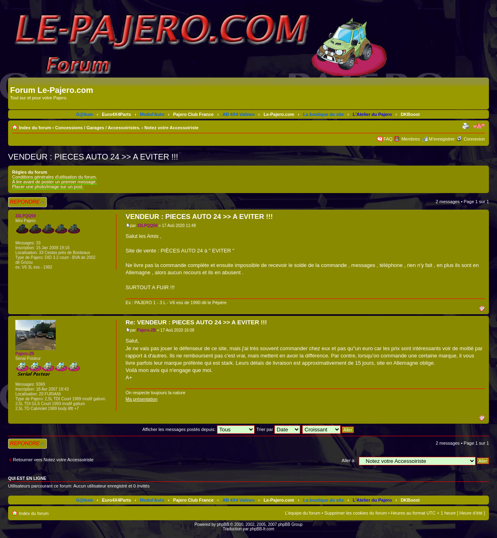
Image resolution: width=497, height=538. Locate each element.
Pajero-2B (146, 330)
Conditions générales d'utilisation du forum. (54, 176)
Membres (410, 139)
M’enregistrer (442, 139)
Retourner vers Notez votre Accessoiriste (53, 459)
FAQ (387, 139)
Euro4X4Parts (116, 114)
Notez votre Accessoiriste (171, 127)
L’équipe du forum (302, 513)
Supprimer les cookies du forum (355, 513)
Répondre (27, 202)
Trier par (278, 429)
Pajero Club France (193, 114)
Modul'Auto (152, 114)
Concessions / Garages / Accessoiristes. (97, 127)
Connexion (474, 139)
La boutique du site (323, 114)
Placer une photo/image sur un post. (48, 186)
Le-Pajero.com (278, 114)
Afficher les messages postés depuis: (198, 429)
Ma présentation (142, 399)
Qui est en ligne (27, 478)
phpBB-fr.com (262, 529)
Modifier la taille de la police (479, 126)
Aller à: (349, 460)
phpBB (223, 524)
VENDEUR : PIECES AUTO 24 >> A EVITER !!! (93, 156)
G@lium (84, 114)
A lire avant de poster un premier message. (54, 181)
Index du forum (35, 127)
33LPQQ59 (147, 225)
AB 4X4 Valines (239, 114)
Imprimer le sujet (466, 126)
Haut (484, 308)
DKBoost (410, 114)
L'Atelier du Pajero (372, 114)
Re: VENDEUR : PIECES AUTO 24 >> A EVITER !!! (196, 322)
